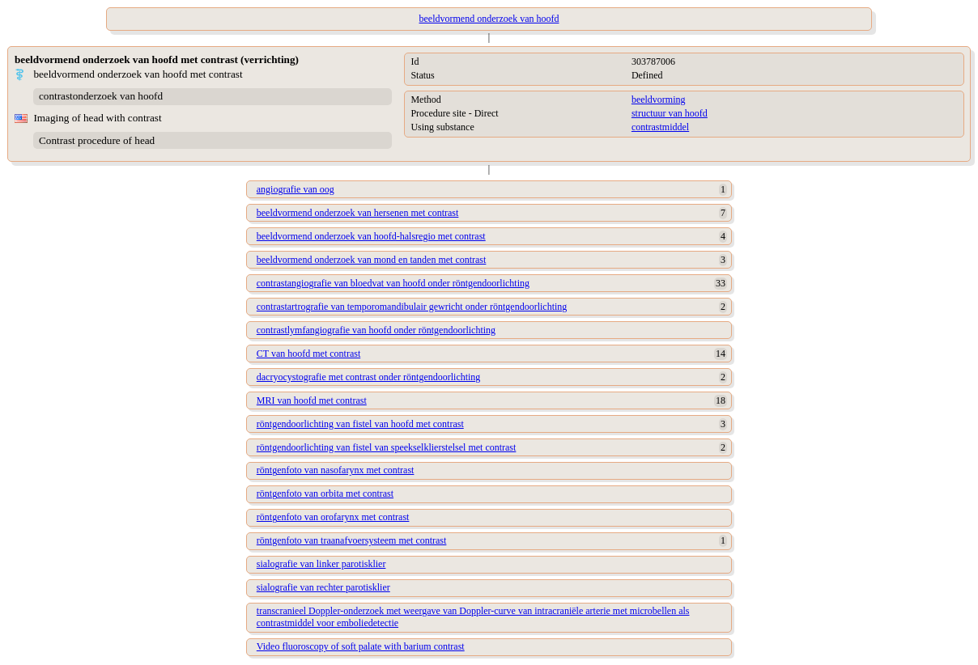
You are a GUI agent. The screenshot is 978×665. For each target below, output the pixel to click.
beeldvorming (658, 99)
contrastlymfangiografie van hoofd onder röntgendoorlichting (376, 330)
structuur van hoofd (669, 113)
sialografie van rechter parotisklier (323, 587)
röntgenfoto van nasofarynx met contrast (336, 470)
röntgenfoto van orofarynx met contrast (333, 517)
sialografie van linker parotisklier (321, 564)
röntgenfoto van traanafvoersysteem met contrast (352, 540)
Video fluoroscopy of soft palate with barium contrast (361, 646)
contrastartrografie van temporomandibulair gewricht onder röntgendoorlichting (412, 306)
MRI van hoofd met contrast (312, 400)
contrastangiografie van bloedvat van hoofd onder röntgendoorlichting (393, 283)
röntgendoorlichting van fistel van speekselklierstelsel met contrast (387, 447)
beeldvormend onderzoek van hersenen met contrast (358, 212)
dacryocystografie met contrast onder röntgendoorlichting (369, 377)
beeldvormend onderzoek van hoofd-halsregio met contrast (371, 236)
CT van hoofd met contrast (308, 353)
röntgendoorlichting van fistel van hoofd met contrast (360, 424)
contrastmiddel (660, 127)
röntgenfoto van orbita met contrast (325, 493)
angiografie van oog (295, 189)
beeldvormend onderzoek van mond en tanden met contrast (372, 259)
